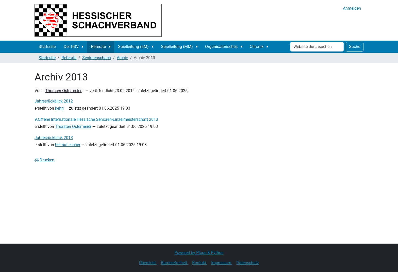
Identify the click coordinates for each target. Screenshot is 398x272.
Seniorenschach (96, 57)
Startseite (47, 46)
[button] (83, 47)
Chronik (256, 46)
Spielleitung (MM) (177, 46)
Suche (354, 46)
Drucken (44, 160)
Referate (98, 46)
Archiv (122, 57)
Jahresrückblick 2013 (54, 137)
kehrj (59, 108)
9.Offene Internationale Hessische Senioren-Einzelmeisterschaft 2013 (96, 119)
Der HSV (71, 46)
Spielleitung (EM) (133, 46)
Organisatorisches (221, 46)
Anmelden (352, 8)
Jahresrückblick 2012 (54, 101)
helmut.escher (67, 144)
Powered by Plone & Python (199, 252)
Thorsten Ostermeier (63, 90)
